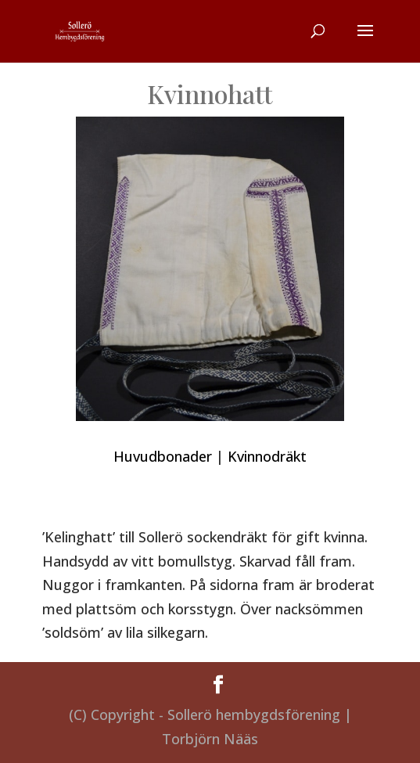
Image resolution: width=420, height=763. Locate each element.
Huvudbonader (162, 456)
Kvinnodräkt (267, 456)
